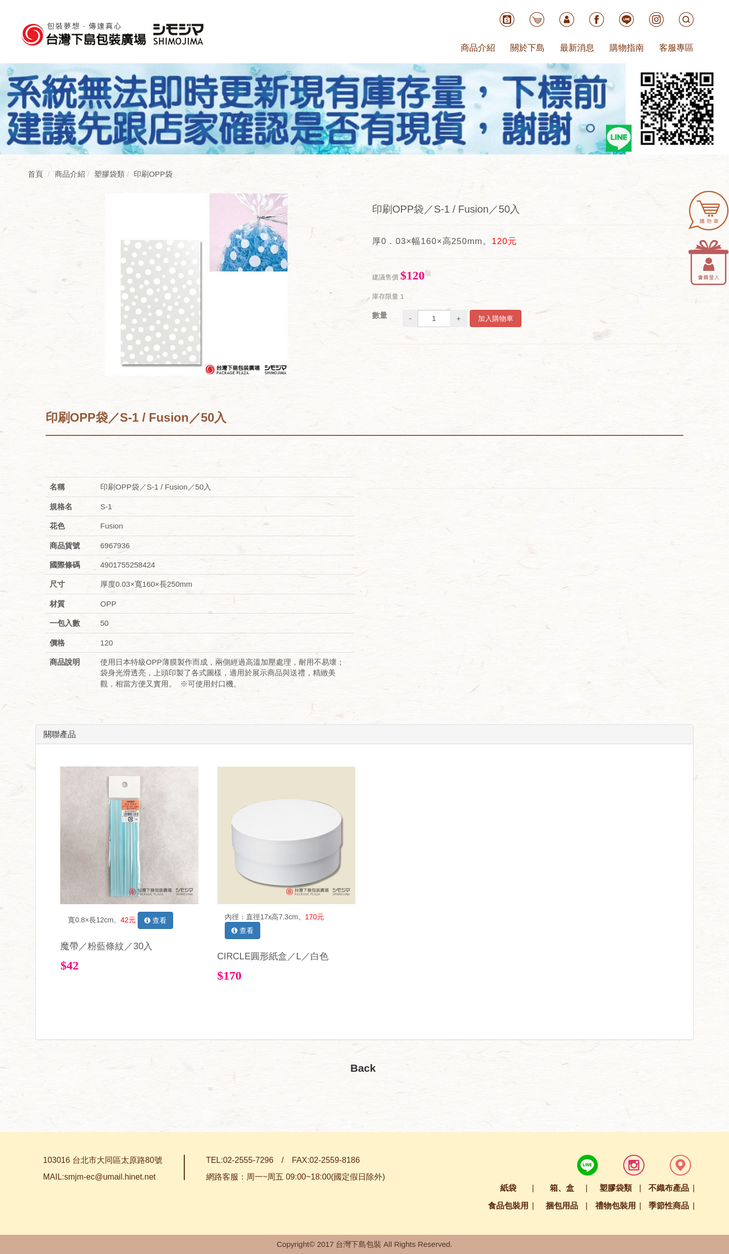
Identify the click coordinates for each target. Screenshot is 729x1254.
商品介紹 (478, 48)
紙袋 (508, 1188)
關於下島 (527, 48)
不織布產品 (669, 1188)
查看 (155, 920)
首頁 (35, 174)
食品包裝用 (508, 1205)
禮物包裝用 (615, 1205)
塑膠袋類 (615, 1188)
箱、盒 (562, 1188)
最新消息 (577, 48)
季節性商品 (669, 1205)
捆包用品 (562, 1205)
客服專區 (676, 48)
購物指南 (627, 48)
